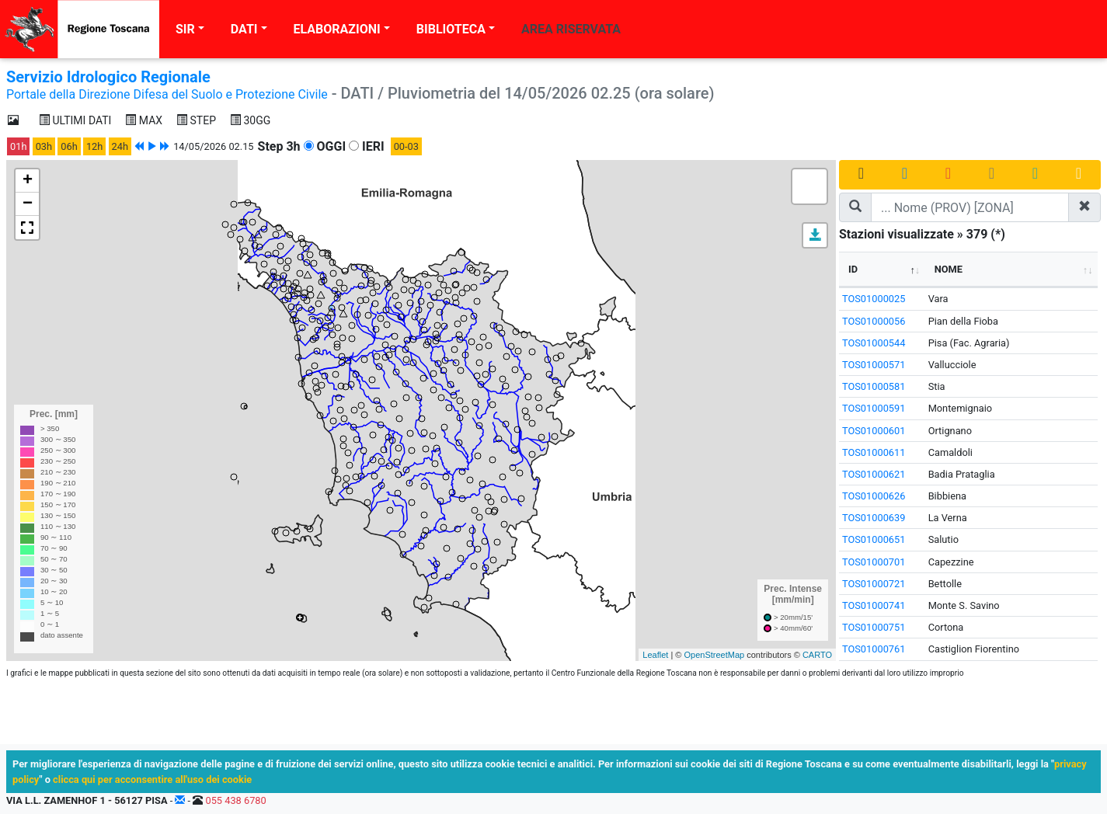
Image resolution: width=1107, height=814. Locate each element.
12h (94, 146)
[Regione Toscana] (79, 29)
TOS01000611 (873, 452)
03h (44, 146)
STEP (196, 120)
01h (18, 146)
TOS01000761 (873, 649)
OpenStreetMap (714, 654)
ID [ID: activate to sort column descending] (853, 269)
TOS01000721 (873, 584)
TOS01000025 (873, 298)
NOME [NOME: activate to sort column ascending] (949, 269)
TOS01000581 (873, 386)
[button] (815, 235)
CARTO (817, 654)
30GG (250, 120)
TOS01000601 (873, 431)
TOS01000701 (873, 562)
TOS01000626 (873, 496)
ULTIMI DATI (75, 120)
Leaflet (655, 654)
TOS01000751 (873, 627)
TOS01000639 (873, 518)
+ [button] (28, 181)
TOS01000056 (873, 321)
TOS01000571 (873, 364)
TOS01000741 (873, 605)
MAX (143, 120)
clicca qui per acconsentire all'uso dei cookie (152, 779)
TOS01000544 (873, 343)
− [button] (28, 204)
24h (120, 146)
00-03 (406, 146)
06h (69, 146)
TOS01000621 (873, 474)
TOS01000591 (873, 408)
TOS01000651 (873, 539)
